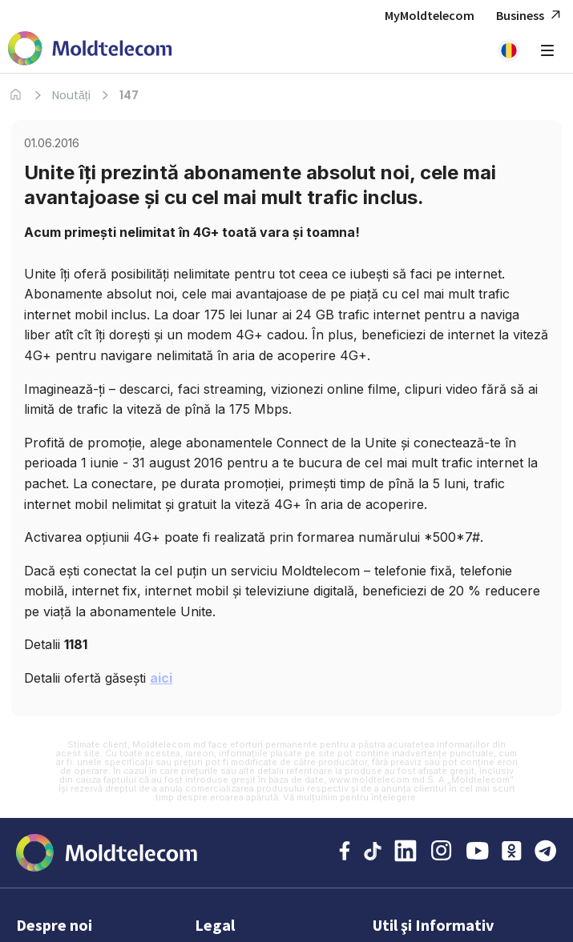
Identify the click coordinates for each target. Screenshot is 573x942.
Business (530, 15)
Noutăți (71, 95)
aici (161, 678)
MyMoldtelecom (429, 15)
